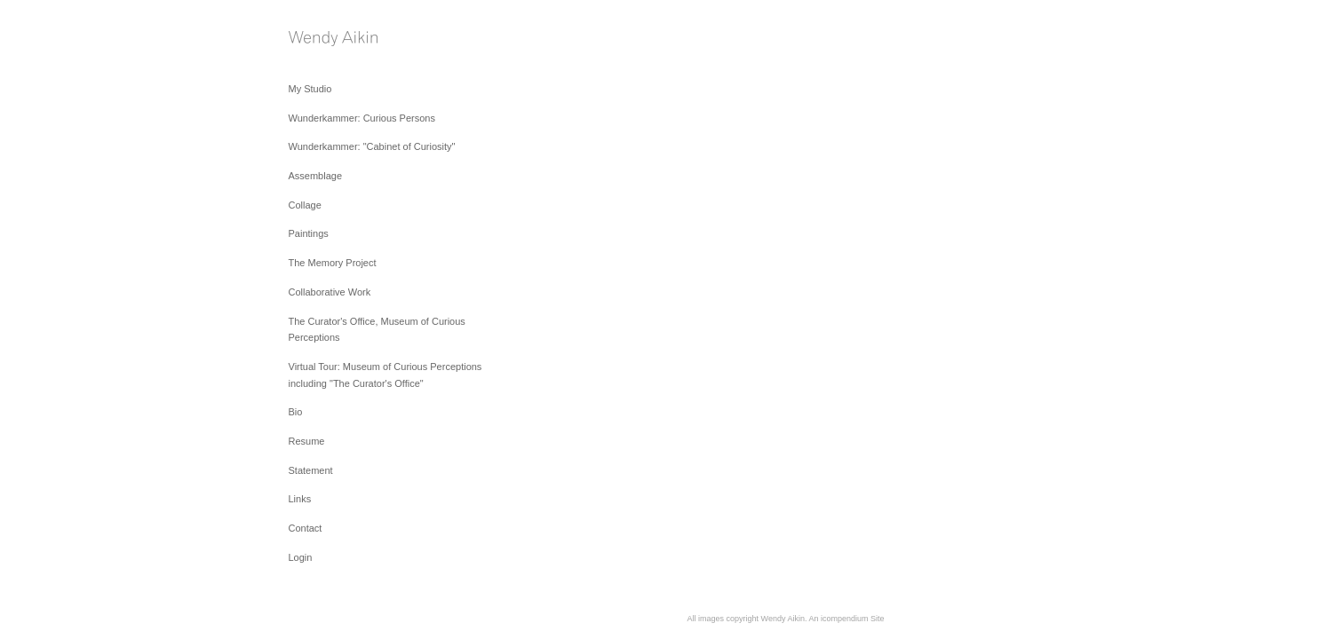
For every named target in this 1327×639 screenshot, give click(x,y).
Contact (305, 528)
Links (300, 498)
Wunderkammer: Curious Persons (362, 118)
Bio (296, 411)
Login (301, 557)
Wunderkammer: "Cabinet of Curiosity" (372, 146)
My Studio (310, 88)
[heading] (333, 40)
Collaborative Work (330, 292)
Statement (311, 470)
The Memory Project (333, 262)
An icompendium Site (846, 618)
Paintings (309, 233)
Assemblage (316, 175)
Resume (307, 441)
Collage (305, 205)
